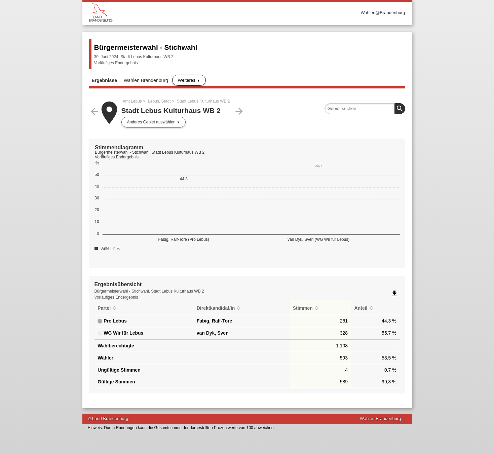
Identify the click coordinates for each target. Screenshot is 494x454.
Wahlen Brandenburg (146, 80)
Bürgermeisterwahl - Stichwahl (145, 47)
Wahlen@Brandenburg (383, 12)
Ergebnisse (104, 80)
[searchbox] (365, 108)
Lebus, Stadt (159, 101)
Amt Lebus (132, 101)
